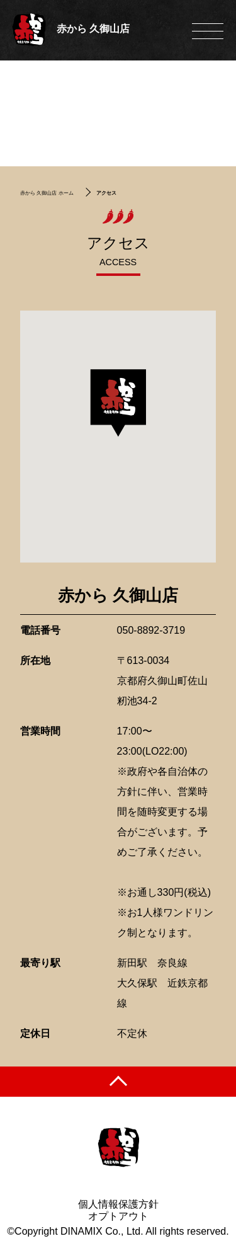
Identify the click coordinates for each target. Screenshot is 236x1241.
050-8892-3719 (151, 630)
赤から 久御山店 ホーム (46, 193)
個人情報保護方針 (118, 1204)
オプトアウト (118, 1216)
